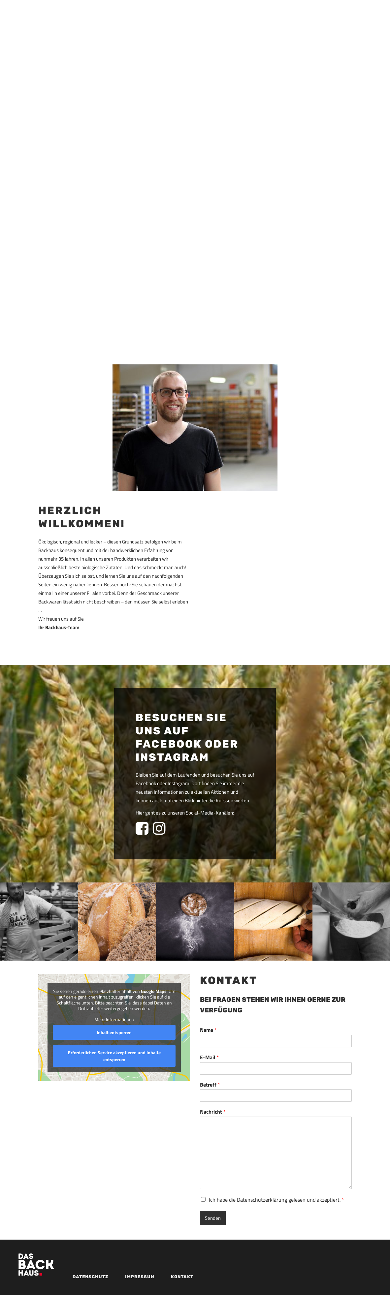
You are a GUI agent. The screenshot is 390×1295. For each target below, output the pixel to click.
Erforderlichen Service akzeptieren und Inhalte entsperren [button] (114, 1056)
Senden (213, 1218)
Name (208, 1030)
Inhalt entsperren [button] (114, 1032)
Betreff (210, 1084)
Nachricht (213, 1111)
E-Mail (209, 1057)
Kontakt (182, 1276)
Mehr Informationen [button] (114, 1020)
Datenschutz (91, 1276)
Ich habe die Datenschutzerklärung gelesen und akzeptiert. (276, 1200)
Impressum (140, 1276)
